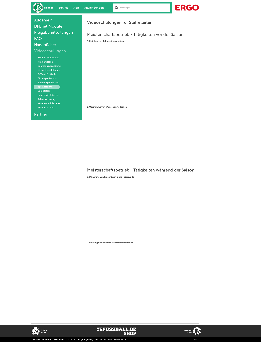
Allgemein (43, 20)
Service (63, 7)
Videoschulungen (50, 51)
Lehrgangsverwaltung (49, 66)
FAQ (38, 39)
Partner (40, 114)
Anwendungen (94, 7)
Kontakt (36, 340)
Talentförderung (46, 99)
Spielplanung (45, 87)
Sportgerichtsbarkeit (48, 95)
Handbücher (45, 45)
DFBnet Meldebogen (49, 70)
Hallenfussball (45, 62)
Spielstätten (44, 91)
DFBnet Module (48, 26)
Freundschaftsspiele (48, 58)
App (76, 7)
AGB (70, 340)
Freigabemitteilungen (53, 33)
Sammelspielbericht (48, 83)
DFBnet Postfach (47, 74)
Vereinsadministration (49, 103)
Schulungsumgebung (83, 340)
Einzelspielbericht (47, 78)
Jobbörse (108, 340)
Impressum (47, 340)
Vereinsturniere (46, 107)
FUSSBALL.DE (120, 340)
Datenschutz (60, 340)
